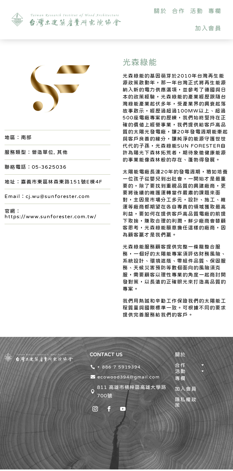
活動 (196, 11)
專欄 (214, 11)
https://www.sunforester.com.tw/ (51, 216)
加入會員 (208, 28)
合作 (178, 11)
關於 (160, 11)
